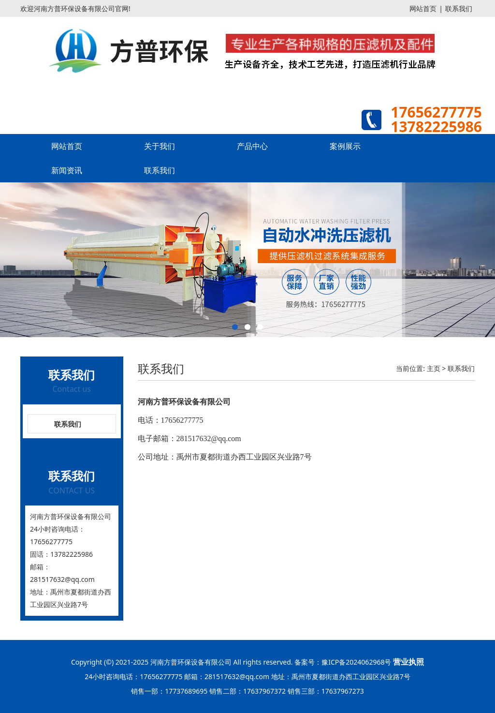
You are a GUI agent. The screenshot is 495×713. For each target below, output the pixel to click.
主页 (433, 368)
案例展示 (345, 146)
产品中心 (252, 146)
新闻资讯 (66, 170)
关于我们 (159, 146)
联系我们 (458, 8)
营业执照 (408, 661)
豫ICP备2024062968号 (356, 662)
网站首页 (423, 8)
